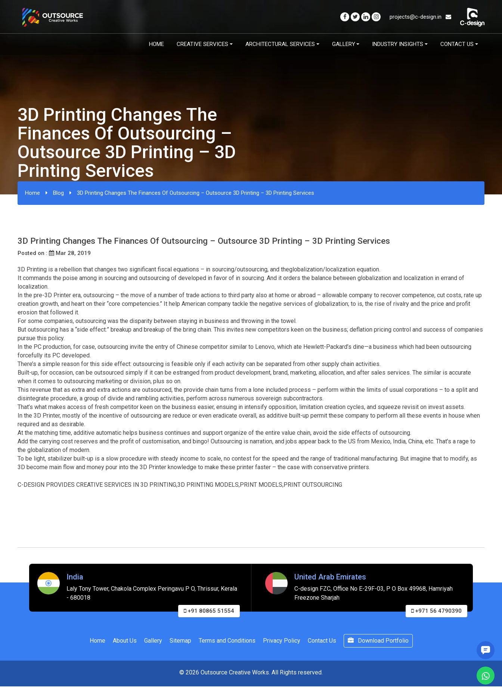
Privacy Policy (281, 640)
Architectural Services (280, 44)
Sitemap (180, 640)
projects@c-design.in (420, 16)
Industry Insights (397, 44)
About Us (125, 640)
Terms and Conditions (227, 640)
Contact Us (457, 44)
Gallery (343, 44)
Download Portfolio (378, 640)
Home (156, 44)
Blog (58, 193)
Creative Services (202, 44)
